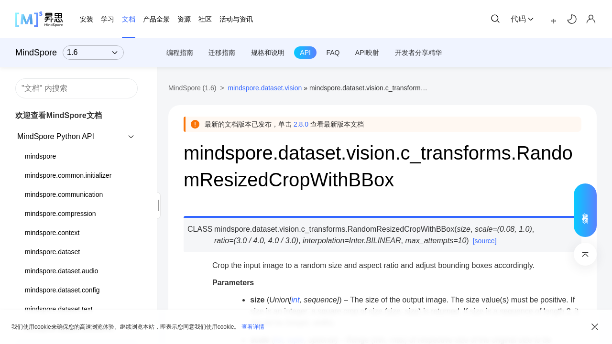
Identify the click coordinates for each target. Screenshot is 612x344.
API (305, 52)
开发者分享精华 (418, 52)
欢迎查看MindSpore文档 (58, 115)
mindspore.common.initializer (68, 175)
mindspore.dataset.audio (61, 271)
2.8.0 (301, 124)
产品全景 (156, 19)
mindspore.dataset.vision (265, 88)
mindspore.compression (60, 213)
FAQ (332, 52)
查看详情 (252, 326)
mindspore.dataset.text (59, 309)
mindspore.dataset (52, 252)
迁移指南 (221, 52)
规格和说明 (267, 52)
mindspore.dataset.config (62, 290)
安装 (86, 19)
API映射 (367, 52)
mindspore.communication (64, 194)
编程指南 (179, 52)
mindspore (40, 156)
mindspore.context (52, 232)
